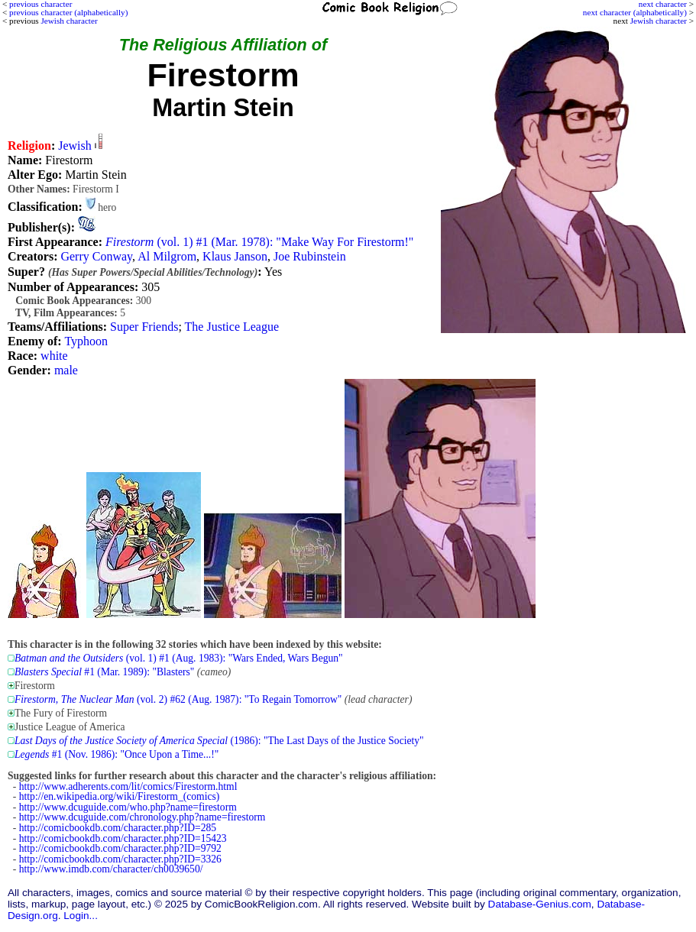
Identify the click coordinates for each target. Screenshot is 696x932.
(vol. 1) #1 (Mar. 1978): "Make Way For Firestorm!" (259, 241)
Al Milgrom (167, 256)
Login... (80, 915)
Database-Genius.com (539, 904)
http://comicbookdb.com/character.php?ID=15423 (123, 838)
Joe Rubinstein (310, 256)
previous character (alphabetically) (68, 12)
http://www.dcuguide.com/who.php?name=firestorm (128, 807)
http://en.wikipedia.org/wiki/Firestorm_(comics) (119, 796)
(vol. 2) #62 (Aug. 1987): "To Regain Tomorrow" (178, 699)
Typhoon (86, 341)
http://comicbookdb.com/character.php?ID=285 (117, 827)
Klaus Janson (234, 256)
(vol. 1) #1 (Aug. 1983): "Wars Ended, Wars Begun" (179, 658)
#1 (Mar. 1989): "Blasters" (104, 672)
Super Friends (144, 326)
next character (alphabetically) (635, 12)
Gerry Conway (96, 256)
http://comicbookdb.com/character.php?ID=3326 (120, 859)
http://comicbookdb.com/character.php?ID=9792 (120, 848)
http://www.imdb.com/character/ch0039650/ (111, 869)
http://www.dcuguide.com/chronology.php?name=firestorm (142, 817)
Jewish (75, 145)
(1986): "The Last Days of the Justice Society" (219, 740)
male (66, 370)
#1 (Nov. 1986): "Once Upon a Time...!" (117, 754)
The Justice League (232, 326)
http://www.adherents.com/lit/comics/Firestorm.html (128, 786)
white (54, 355)
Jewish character (658, 20)
